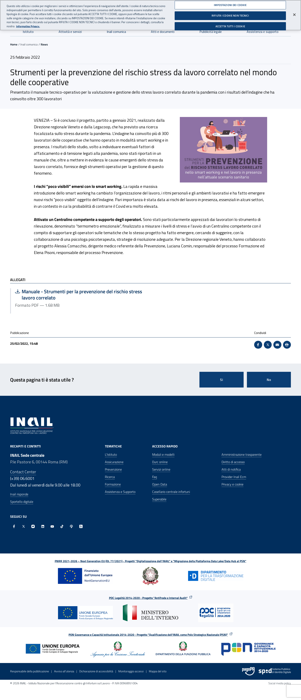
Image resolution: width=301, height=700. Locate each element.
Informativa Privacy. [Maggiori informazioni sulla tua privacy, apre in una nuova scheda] (28, 25)
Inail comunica (116, 31)
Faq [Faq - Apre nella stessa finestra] (154, 476)
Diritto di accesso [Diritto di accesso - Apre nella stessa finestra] (233, 461)
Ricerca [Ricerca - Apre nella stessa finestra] (110, 476)
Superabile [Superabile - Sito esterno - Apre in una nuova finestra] (159, 499)
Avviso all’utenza (64, 671)
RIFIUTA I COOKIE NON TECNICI (230, 14)
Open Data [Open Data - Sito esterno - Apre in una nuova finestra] (159, 484)
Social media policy (279, 683)
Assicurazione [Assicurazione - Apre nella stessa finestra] (114, 461)
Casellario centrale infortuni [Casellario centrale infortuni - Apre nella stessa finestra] (171, 491)
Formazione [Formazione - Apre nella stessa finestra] (113, 484)
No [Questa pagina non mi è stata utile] (269, 379)
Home (13, 44)
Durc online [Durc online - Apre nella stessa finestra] (160, 461)
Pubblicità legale (210, 31)
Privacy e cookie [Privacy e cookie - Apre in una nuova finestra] (232, 484)
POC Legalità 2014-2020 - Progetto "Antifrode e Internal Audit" (148, 598)
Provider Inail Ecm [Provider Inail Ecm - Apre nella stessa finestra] (234, 476)
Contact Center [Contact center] (23, 472)
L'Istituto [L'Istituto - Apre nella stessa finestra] (111, 454)
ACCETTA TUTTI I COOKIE (230, 25)
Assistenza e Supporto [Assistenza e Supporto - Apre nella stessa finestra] (120, 491)
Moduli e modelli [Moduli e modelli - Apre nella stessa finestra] (163, 454)
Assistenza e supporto (262, 31)
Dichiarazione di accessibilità (96, 671)
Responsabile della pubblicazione (29, 671)
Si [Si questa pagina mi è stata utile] (221, 379)
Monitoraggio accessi (131, 671)
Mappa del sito (157, 671)
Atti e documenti (162, 31)
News (44, 44)
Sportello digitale (21, 501)
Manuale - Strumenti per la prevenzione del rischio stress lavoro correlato (78, 294)
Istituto (28, 31)
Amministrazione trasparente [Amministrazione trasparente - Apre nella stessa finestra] (242, 454)
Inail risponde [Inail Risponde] (19, 494)
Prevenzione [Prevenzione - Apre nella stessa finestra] (113, 469)
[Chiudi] (294, 13)
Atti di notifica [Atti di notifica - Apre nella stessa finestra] (231, 469)
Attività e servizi (70, 31)
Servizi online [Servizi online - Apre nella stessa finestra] (161, 469)
